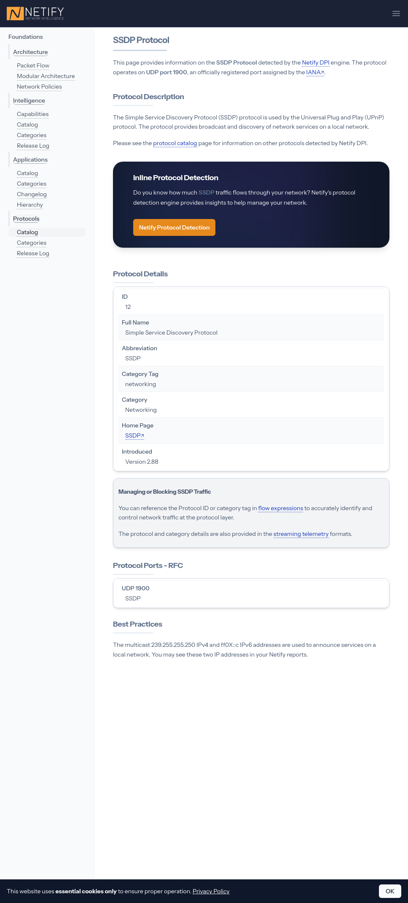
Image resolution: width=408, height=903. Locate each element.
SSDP (133, 435)
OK (390, 891)
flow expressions (280, 508)
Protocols (26, 218)
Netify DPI (315, 62)
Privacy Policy (211, 891)
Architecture (30, 52)
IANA (313, 72)
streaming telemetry (301, 534)
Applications (30, 159)
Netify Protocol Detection (174, 227)
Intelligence (29, 100)
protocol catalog (175, 143)
